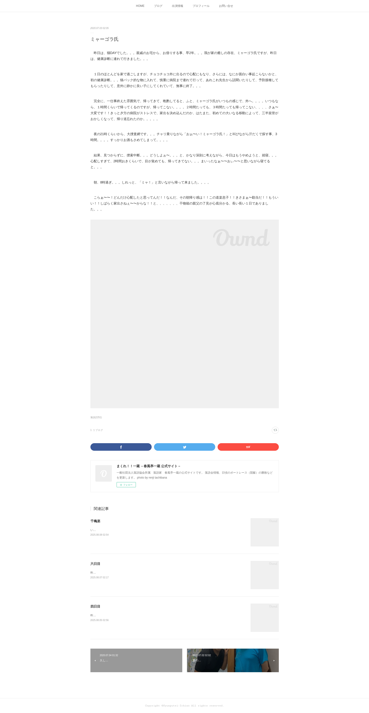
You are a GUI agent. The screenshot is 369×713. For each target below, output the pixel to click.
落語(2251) (96, 417)
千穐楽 (95, 521)
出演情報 (177, 6)
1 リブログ (96, 430)
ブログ (158, 6)
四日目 (95, 606)
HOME (140, 6)
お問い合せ (226, 6)
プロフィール (201, 6)
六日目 (95, 564)
